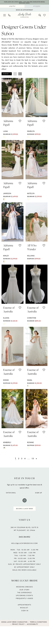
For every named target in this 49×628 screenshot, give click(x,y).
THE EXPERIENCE (24, 594)
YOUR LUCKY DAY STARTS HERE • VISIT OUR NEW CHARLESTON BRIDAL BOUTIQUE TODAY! (24, 2)
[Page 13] (34, 459)
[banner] (24, 15)
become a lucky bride (25, 510)
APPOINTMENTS (24, 606)
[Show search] (39, 15)
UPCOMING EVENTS (24, 597)
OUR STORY (25, 591)
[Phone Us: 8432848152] (9, 15)
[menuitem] (12, 6)
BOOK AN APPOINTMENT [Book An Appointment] (24, 10)
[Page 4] (24, 459)
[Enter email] (24, 493)
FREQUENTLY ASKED (24, 600)
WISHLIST (24, 609)
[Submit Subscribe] (37, 493)
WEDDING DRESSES (24, 589)
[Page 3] (21, 459)
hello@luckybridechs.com (24, 545)
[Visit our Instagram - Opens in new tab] (25, 501)
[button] (4, 16)
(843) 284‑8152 (24, 538)
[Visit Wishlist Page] (44, 15)
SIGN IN (24, 612)
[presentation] (12, 97)
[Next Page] (38, 459)
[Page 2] (17, 459)
